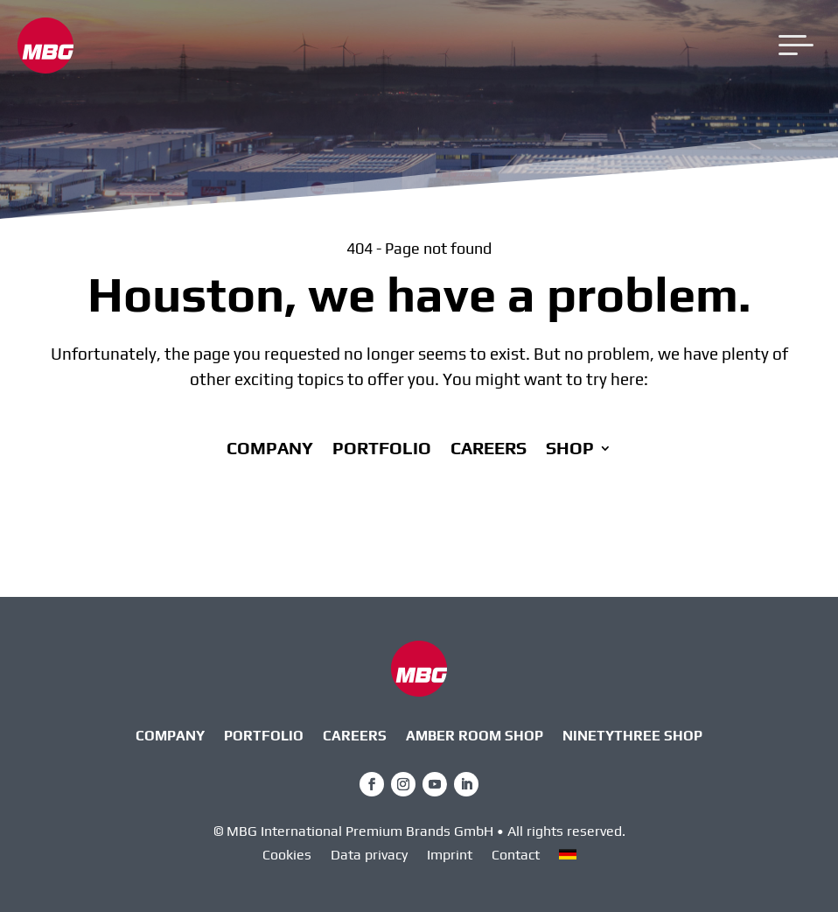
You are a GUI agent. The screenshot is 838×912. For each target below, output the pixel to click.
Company (270, 450)
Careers (488, 450)
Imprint (449, 856)
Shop (570, 450)
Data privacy (369, 856)
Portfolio (381, 450)
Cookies (286, 856)
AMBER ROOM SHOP (474, 737)
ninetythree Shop (632, 737)
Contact (516, 856)
